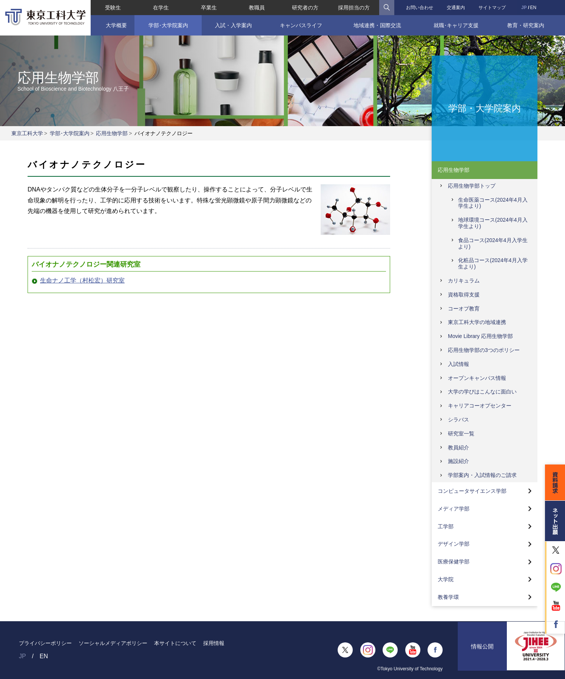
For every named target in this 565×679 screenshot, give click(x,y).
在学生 (161, 8)
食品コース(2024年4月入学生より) (493, 243)
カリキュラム (464, 281)
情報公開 (482, 650)
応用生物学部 (112, 133)
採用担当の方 (354, 8)
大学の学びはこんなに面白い (482, 392)
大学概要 (116, 25)
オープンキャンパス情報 (477, 378)
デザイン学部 (453, 544)
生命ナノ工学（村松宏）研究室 (82, 280)
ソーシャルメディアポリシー (113, 643)
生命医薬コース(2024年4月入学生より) (493, 203)
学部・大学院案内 (484, 108)
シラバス (458, 420)
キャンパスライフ (300, 25)
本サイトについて (175, 643)
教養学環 (448, 597)
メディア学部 (453, 509)
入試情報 (458, 364)
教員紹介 (458, 447)
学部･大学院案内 (168, 25)
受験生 (112, 8)
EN (533, 7)
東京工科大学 (27, 133)
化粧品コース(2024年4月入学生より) (493, 263)
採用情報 (213, 643)
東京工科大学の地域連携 (477, 322)
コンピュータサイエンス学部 (472, 491)
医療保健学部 (453, 562)
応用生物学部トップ (472, 186)
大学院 (446, 579)
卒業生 (209, 8)
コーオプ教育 (464, 309)
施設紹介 (458, 461)
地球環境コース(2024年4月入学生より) (493, 223)
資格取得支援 (464, 295)
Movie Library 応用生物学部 (480, 336)
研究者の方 (305, 8)
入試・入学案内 (233, 25)
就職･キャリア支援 (456, 25)
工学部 (446, 526)
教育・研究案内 (526, 25)
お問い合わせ (419, 7)
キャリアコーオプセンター (479, 406)
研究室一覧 (461, 434)
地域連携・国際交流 (377, 25)
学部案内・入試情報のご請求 (482, 475)
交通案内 (456, 7)
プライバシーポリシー (45, 643)
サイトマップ (492, 7)
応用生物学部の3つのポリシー (484, 350)
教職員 (257, 8)
